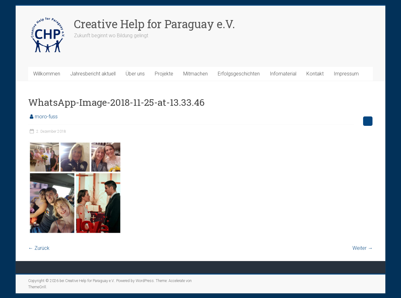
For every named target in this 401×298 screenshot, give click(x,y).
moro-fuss (46, 117)
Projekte (164, 74)
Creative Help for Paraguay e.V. (154, 23)
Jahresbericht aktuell (93, 74)
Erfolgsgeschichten (239, 74)
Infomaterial (283, 74)
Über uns (135, 74)
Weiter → (362, 248)
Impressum (346, 74)
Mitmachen (195, 74)
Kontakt (315, 74)
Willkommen (46, 74)
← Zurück (38, 248)
